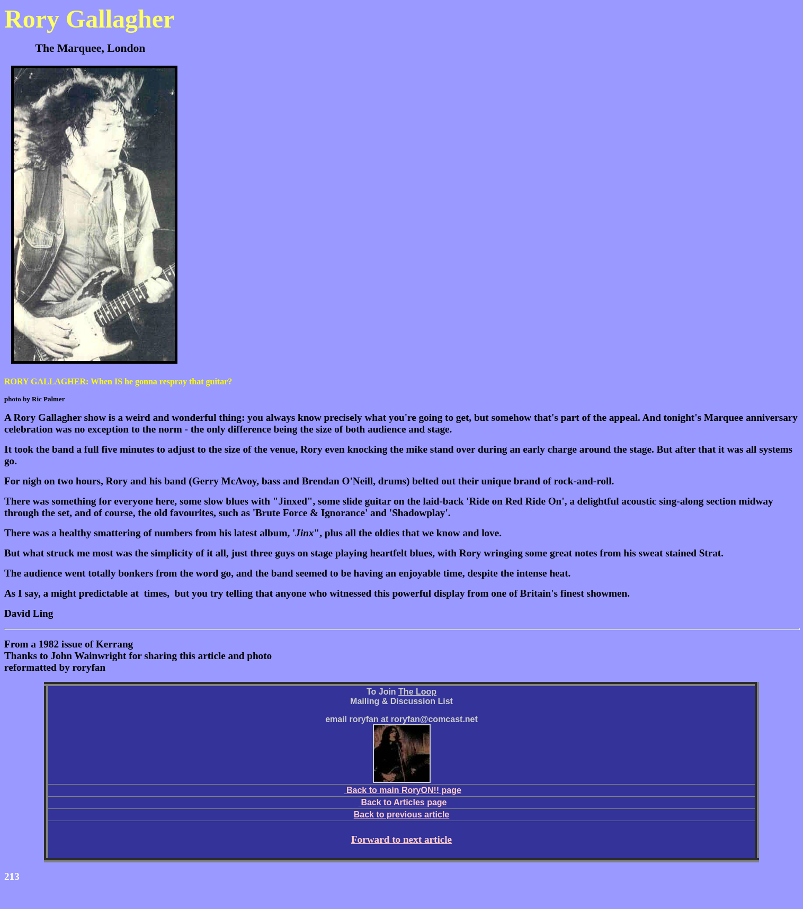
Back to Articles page (403, 802)
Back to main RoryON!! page (402, 790)
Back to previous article (402, 814)
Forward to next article (401, 839)
